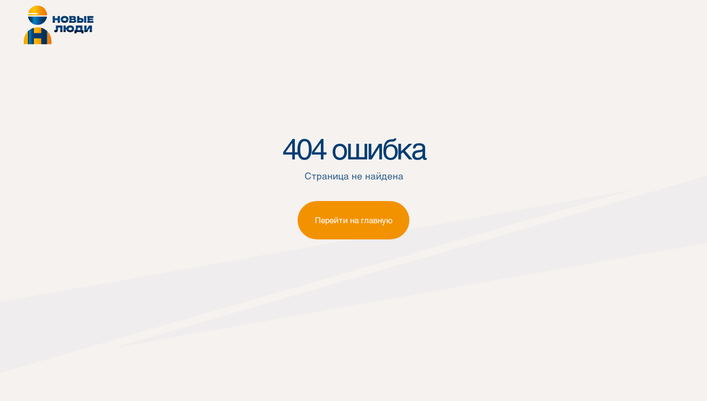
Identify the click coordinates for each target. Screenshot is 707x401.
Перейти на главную (354, 220)
